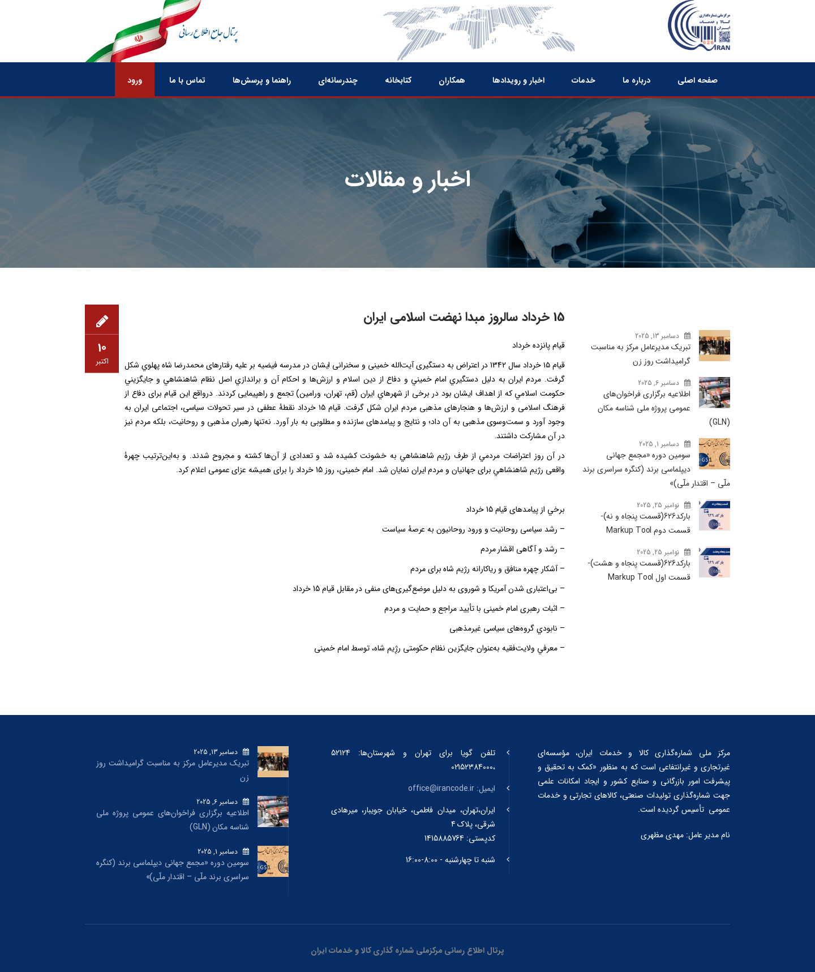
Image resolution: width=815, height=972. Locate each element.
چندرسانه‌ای (338, 80)
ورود (134, 80)
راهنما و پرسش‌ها (262, 80)
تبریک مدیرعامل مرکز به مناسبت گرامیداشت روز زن (640, 354)
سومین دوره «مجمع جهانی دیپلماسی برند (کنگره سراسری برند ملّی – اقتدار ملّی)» (656, 469)
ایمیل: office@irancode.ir (451, 788)
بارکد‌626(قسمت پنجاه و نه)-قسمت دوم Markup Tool (645, 523)
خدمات (583, 80)
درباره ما (636, 80)
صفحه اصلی (697, 80)
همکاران (452, 80)
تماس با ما (187, 80)
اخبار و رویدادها (518, 80)
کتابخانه (398, 80)
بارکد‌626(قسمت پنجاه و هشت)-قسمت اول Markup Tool (638, 570)
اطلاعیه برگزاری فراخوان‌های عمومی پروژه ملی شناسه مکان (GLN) (664, 408)
